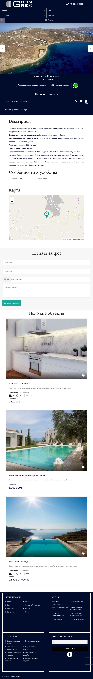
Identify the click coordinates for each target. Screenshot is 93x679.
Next (90, 48)
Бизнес (9, 602)
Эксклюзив (57, 619)
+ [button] (12, 198)
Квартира (10, 609)
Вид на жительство (60, 607)
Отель (27, 612)
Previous (2, 48)
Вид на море (42, 179)
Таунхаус (10, 612)
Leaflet (64, 239)
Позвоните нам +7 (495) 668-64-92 (32, 85)
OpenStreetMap (72, 239)
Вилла (27, 602)
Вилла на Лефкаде (19, 561)
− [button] (12, 201)
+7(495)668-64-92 (74, 4)
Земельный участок (32, 605)
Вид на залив (17, 179)
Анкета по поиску (77, 619)
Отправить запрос (62, 85)
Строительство (77, 602)
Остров (27, 609)
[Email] (70, 642)
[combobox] (23, 10)
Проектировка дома (32, 641)
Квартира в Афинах (19, 383)
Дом (8, 605)
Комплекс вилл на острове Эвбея (27, 475)
